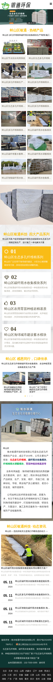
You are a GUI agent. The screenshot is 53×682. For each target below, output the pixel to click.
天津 (10, 671)
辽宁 (35, 671)
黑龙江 (47, 671)
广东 (10, 679)
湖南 (4, 679)
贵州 (38, 679)
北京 (5, 671)
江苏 (10, 675)
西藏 (49, 679)
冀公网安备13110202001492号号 (32, 644)
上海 (4, 675)
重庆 (27, 679)
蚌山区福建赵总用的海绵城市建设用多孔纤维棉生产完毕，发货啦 (13, 390)
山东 (38, 675)
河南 (43, 675)
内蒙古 (28, 671)
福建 (27, 675)
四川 (32, 679)
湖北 (49, 675)
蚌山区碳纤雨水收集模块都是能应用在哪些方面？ (24, 568)
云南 (43, 679)
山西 (22, 671)
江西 (32, 675)
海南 (21, 679)
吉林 (41, 671)
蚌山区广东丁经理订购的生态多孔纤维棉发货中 (38, 389)
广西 (15, 679)
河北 (16, 671)
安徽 (21, 675)
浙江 (15, 675)
